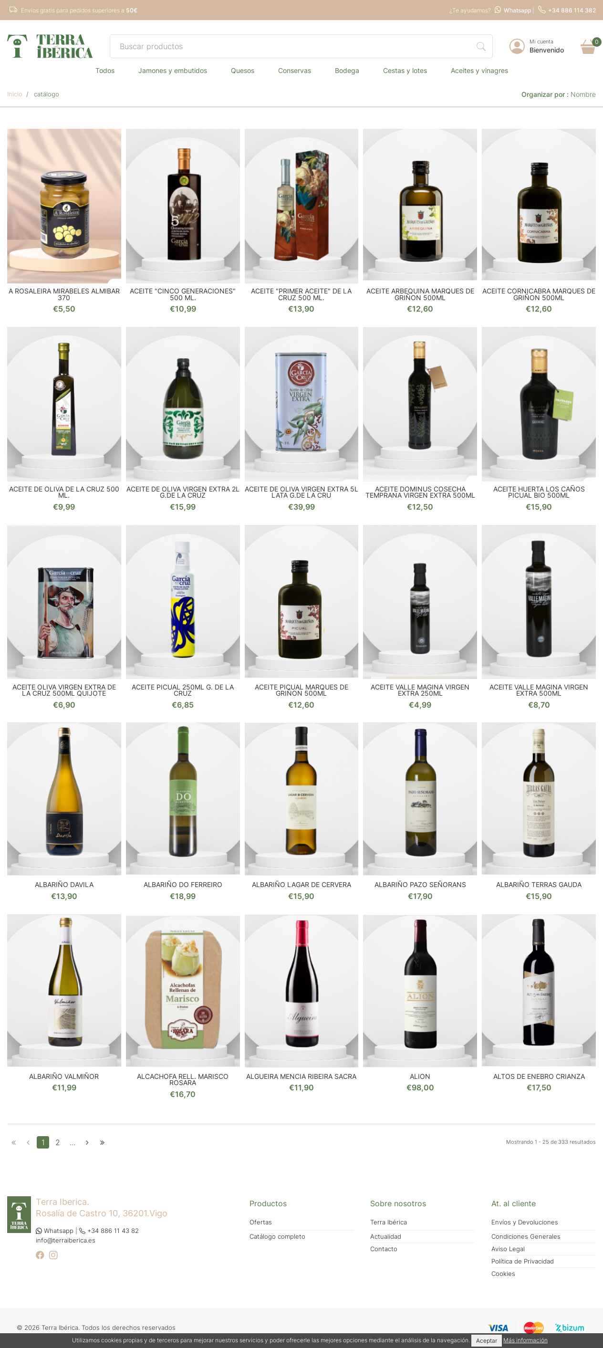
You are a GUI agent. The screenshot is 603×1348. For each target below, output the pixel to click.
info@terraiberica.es (65, 1240)
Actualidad (385, 1236)
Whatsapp (513, 10)
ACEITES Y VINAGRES (479, 70)
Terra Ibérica (388, 1222)
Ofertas (261, 1222)
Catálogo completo (277, 1236)
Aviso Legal (508, 1249)
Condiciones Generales (526, 1236)
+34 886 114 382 (567, 10)
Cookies (503, 1273)
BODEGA (347, 70)
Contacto (383, 1249)
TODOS (104, 70)
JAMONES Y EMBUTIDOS (172, 70)
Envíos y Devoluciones (524, 1222)
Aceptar (486, 1340)
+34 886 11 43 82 (109, 1230)
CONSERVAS (294, 70)
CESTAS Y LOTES (405, 70)
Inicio (14, 94)
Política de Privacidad (522, 1261)
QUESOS (242, 70)
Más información (525, 1340)
